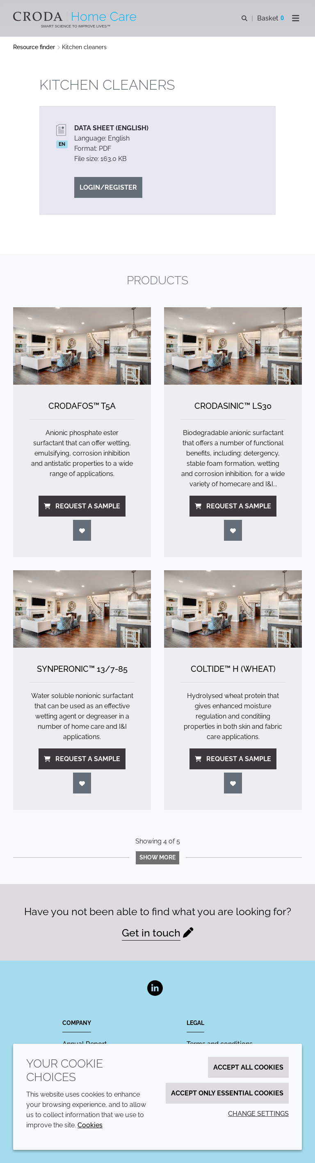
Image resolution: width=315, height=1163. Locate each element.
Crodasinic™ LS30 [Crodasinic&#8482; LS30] (233, 406)
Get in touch (151, 933)
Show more (157, 857)
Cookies (90, 1125)
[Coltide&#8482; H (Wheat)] (233, 609)
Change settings (258, 1114)
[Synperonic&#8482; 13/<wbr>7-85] (82, 609)
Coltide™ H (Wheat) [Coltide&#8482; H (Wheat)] (233, 669)
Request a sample (82, 506)
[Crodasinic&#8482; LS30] (233, 346)
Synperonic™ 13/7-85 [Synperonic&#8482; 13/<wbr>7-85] (82, 669)
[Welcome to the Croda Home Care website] (75, 16)
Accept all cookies (248, 1067)
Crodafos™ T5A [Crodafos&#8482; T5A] (82, 406)
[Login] (82, 530)
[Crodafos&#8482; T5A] (82, 346)
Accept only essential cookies (227, 1093)
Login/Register (108, 187)
